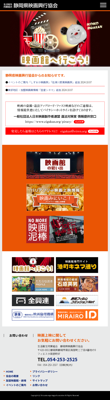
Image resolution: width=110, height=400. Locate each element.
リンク (36, 376)
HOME (9, 371)
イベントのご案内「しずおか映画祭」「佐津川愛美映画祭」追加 (44, 82)
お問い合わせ (40, 385)
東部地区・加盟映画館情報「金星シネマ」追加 (34, 90)
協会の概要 (12, 376)
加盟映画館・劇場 (16, 380)
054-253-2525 (62, 359)
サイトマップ (40, 380)
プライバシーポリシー (45, 371)
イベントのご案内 (16, 385)
